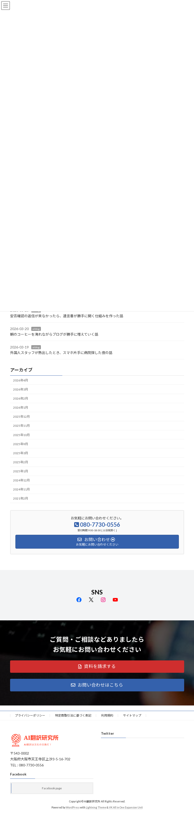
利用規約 (107, 715)
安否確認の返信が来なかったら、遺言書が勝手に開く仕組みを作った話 (66, 316)
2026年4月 (20, 380)
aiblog (36, 328)
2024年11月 (21, 489)
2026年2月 (20, 398)
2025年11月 (21, 426)
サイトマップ (132, 715)
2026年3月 (20, 389)
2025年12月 (21, 416)
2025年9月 (20, 444)
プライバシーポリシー (30, 715)
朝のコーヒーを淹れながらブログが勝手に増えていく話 (54, 334)
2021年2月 (20, 498)
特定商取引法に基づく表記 (73, 715)
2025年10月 (21, 435)
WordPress (72, 807)
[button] (97, 666)
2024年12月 (21, 480)
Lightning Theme (96, 807)
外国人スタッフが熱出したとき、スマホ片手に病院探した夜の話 (61, 352)
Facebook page (52, 788)
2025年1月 (20, 471)
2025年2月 (20, 462)
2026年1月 (20, 407)
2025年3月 (20, 453)
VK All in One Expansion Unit (126, 807)
